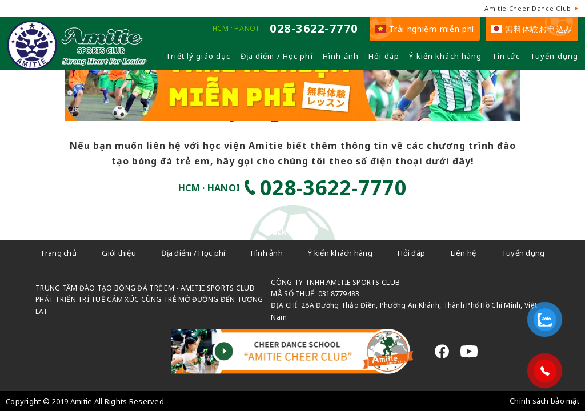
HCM (221, 29)
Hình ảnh (341, 56)
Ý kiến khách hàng (445, 56)
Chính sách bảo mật (544, 401)
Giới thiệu (119, 253)
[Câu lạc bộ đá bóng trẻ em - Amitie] (77, 65)
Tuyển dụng (554, 56)
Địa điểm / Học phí (277, 56)
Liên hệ (463, 253)
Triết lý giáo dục (198, 56)
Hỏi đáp (383, 56)
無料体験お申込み (531, 28)
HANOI (246, 29)
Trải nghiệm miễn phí (424, 28)
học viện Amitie (243, 145)
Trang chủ (58, 253)
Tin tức (506, 56)
